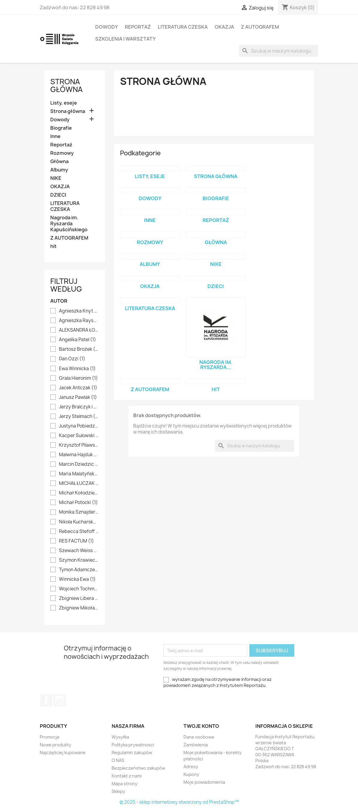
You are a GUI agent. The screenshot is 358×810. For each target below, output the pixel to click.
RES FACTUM (76, 541)
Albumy (59, 170)
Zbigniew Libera (79, 598)
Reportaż (138, 27)
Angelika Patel (77, 340)
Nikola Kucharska (79, 522)
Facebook (46, 700)
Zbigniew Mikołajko (79, 608)
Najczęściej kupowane (63, 752)
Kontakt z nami (127, 776)
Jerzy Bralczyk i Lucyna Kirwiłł (79, 407)
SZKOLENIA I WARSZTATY (125, 39)
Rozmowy (62, 153)
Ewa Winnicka (77, 369)
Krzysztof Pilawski (79, 445)
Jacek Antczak (78, 388)
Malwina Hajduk (79, 455)
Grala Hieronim (78, 378)
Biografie (61, 128)
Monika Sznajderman (79, 512)
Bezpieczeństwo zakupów (138, 768)
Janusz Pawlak (78, 397)
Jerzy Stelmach (79, 416)
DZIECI (58, 195)
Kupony (191, 774)
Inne (55, 136)
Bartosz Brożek (79, 349)
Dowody (106, 27)
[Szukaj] (278, 51)
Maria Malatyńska (79, 474)
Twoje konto (201, 726)
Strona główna (66, 85)
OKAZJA (224, 27)
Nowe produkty (55, 745)
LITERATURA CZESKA (183, 27)
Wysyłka (120, 737)
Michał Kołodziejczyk (79, 493)
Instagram (60, 700)
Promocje (50, 737)
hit (53, 246)
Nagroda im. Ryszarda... (215, 365)
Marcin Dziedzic (79, 464)
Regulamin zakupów (132, 752)
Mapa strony (124, 783)
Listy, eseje (63, 103)
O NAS (118, 760)
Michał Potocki (78, 503)
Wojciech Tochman (79, 589)
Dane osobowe (198, 737)
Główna (59, 161)
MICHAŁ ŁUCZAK (79, 483)
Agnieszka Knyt (79, 311)
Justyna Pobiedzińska (79, 426)
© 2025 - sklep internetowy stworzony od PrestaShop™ (179, 802)
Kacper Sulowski (79, 436)
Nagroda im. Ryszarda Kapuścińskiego (68, 224)
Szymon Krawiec (79, 560)
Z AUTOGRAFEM (260, 27)
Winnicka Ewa (77, 579)
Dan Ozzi (72, 359)
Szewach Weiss (79, 551)
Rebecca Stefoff (79, 532)
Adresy (190, 766)
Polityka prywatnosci (133, 745)
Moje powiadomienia (204, 782)
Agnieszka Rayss (79, 321)
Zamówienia (195, 745)
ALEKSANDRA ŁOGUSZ (79, 330)
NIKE (55, 178)
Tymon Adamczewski (79, 570)
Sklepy (118, 791)
